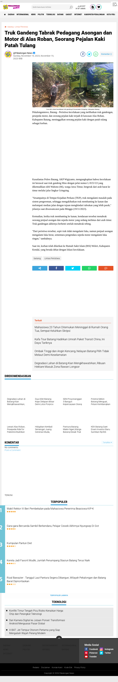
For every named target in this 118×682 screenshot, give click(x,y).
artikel (46, 655)
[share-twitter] (89, 54)
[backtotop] (59, 644)
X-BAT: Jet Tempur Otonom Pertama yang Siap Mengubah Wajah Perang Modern (34, 637)
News (42, 14)
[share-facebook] (82, 54)
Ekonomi (27, 651)
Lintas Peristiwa (24, 26)
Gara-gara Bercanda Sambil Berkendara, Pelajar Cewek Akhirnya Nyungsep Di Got (62, 530)
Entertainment (50, 651)
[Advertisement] (17, 108)
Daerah (14, 14)
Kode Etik (69, 673)
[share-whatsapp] (95, 54)
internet (99, 14)
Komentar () (106, 54)
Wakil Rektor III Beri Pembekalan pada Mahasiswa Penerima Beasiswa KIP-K (59, 511)
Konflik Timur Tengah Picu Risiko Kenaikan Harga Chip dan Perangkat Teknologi (36, 618)
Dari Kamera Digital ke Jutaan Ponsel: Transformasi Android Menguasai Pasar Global (37, 627)
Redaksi (33, 673)
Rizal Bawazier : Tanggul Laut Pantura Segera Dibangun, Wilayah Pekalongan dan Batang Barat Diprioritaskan (56, 586)
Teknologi (64, 14)
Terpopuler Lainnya (59, 601)
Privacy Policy (82, 673)
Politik (52, 14)
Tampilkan (107, 443)
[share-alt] (39, 268)
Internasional (28, 14)
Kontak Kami (57, 673)
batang (76, 14)
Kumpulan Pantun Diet (31, 546)
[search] (52, 7)
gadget (87, 14)
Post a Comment (13, 450)
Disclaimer (44, 673)
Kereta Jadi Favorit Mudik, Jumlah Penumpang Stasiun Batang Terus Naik (61, 567)
